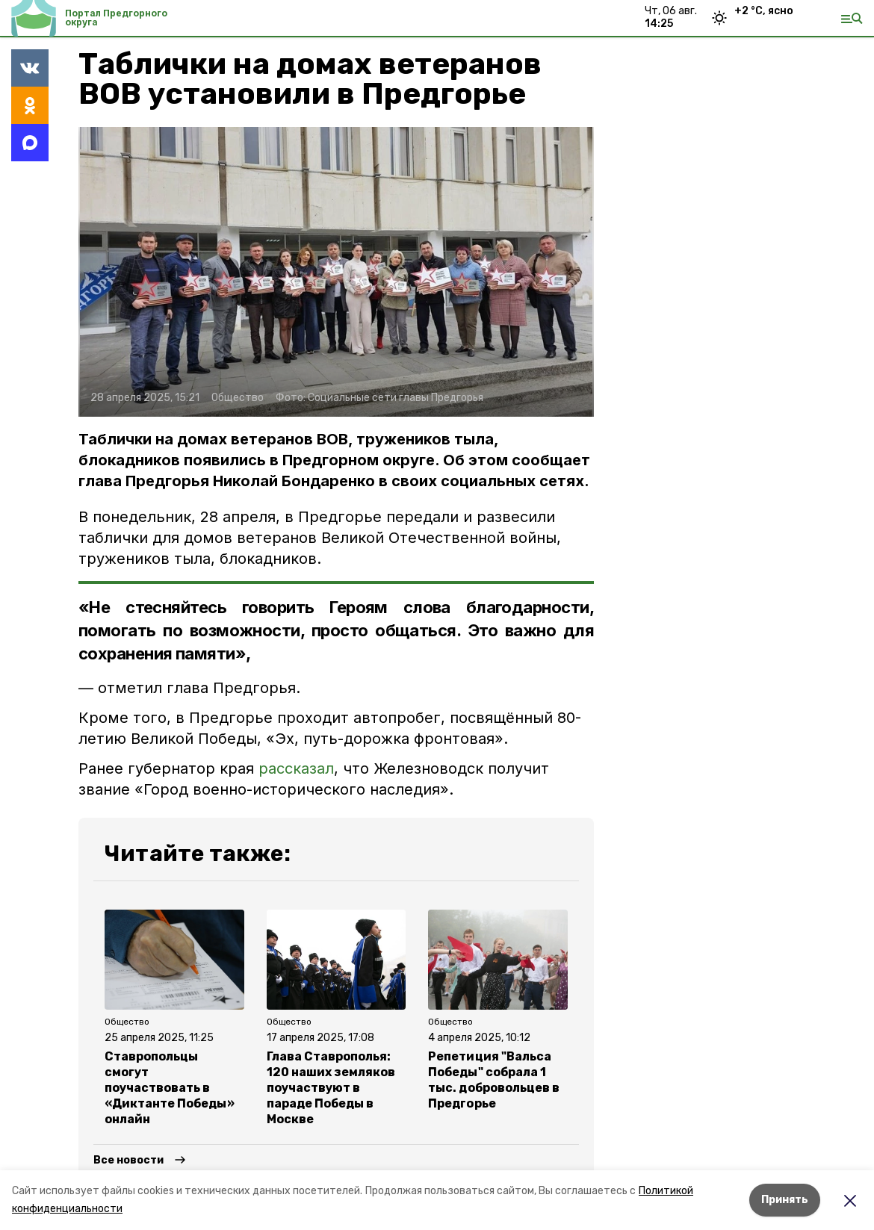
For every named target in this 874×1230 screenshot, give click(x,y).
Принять (784, 1199)
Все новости (128, 1160)
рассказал (296, 768)
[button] (336, 272)
